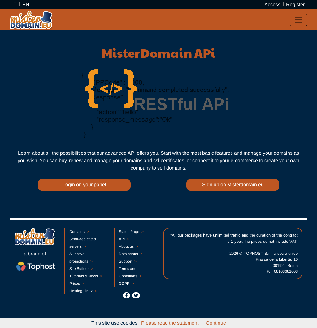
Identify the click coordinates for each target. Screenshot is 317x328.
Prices (76, 283)
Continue (216, 323)
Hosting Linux (83, 291)
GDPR (126, 283)
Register (295, 4)
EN (25, 4)
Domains (79, 231)
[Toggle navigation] (298, 20)
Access (272, 4)
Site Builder (81, 269)
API (124, 239)
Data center (130, 254)
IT (14, 4)
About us (128, 246)
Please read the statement (169, 323)
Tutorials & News (85, 276)
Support (127, 261)
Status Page (131, 231)
